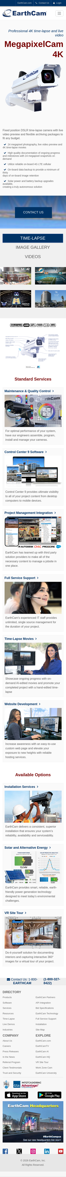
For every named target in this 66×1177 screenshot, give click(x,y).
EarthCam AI (42, 1051)
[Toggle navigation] (59, 13)
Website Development (21, 704)
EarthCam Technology (47, 1013)
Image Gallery (33, 247)
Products (7, 997)
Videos (33, 256)
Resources (8, 1013)
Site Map (40, 1029)
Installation (41, 1024)
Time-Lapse (32, 238)
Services (7, 1008)
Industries (7, 1029)
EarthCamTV (42, 1046)
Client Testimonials (12, 1067)
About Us (7, 1040)
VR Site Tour (14, 913)
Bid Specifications (45, 1008)
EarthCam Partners (45, 997)
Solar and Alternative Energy (26, 847)
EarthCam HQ (43, 1057)
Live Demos (9, 1024)
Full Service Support (20, 578)
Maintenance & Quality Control (28, 391)
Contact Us (42, 3)
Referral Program (11, 1062)
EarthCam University (46, 1073)
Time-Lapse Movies (19, 639)
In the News (9, 1057)
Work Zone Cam (44, 1067)
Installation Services (20, 787)
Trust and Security (12, 1073)
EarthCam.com (25, 3)
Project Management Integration (29, 513)
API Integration (43, 1002)
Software (7, 1002)
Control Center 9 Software (24, 452)
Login (57, 3)
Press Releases (11, 1051)
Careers (7, 1046)
